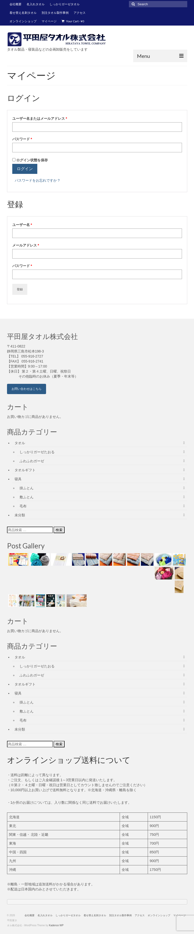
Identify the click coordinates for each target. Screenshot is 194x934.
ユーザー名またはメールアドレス (41, 118)
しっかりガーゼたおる (37, 452)
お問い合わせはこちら (27, 389)
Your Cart (73, 21)
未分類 (20, 515)
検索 (59, 530)
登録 (20, 289)
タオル (20, 443)
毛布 (23, 506)
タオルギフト (25, 470)
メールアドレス (27, 245)
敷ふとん (27, 497)
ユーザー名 (23, 224)
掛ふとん (27, 488)
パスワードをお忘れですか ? (37, 180)
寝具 (18, 479)
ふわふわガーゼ (32, 461)
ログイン (25, 169)
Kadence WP (56, 925)
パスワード (23, 139)
